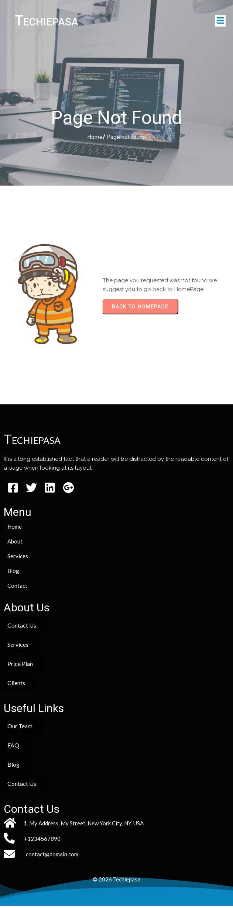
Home (95, 138)
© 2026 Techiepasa (116, 881)
